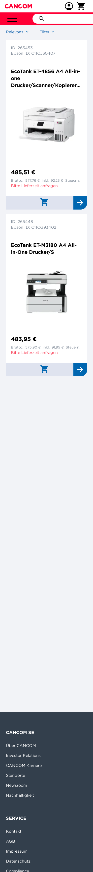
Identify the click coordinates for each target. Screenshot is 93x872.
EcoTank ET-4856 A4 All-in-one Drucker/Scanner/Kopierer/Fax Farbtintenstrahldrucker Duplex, (46, 78)
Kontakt (13, 831)
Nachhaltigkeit (20, 795)
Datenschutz (18, 861)
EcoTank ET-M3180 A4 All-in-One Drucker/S (44, 248)
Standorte (15, 775)
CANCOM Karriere (24, 765)
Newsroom (16, 785)
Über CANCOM (21, 745)
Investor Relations (23, 755)
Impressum (17, 851)
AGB (10, 841)
